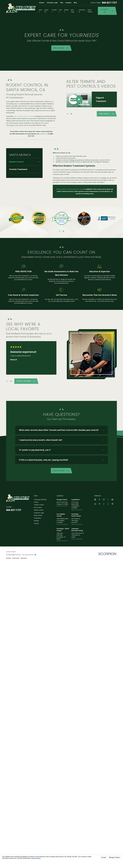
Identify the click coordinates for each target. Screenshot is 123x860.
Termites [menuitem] (54, 11)
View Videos (106, 114)
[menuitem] (24, 162)
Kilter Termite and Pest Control (23, 116)
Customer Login (52, 2)
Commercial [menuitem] (82, 11)
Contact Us (107, 10)
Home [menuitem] (40, 11)
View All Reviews (25, 381)
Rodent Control (38, 510)
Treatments (37, 518)
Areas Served (38, 515)
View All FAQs (61, 470)
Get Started (60, 48)
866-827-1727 (109, 2)
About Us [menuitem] (46, 11)
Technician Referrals (40, 499)
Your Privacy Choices (29, 554)
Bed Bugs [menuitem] (72, 11)
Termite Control (39, 505)
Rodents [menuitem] (66, 11)
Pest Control (38, 507)
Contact (36, 523)
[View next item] (71, 113)
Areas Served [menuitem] (90, 11)
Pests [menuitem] (60, 11)
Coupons (68, 2)
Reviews (36, 521)
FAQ (61, 2)
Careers (41, 2)
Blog (75, 2)
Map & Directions (62, 506)
